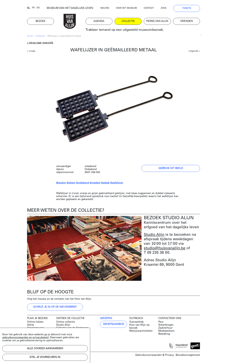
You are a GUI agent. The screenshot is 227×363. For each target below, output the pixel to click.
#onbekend (82, 183)
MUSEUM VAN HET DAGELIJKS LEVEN (70, 8)
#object (71, 183)
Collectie (40, 36)
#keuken (61, 183)
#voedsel (95, 183)
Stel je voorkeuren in (45, 357)
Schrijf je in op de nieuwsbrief (55, 307)
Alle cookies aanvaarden (45, 348)
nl (28, 8)
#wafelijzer (116, 183)
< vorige (31, 51)
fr (33, 8)
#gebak (105, 183)
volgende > (194, 51)
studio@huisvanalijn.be (164, 248)
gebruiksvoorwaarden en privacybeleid (25, 337)
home (30, 36)
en (38, 8)
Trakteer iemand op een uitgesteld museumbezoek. (124, 30)
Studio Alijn (154, 235)
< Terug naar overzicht (40, 43)
